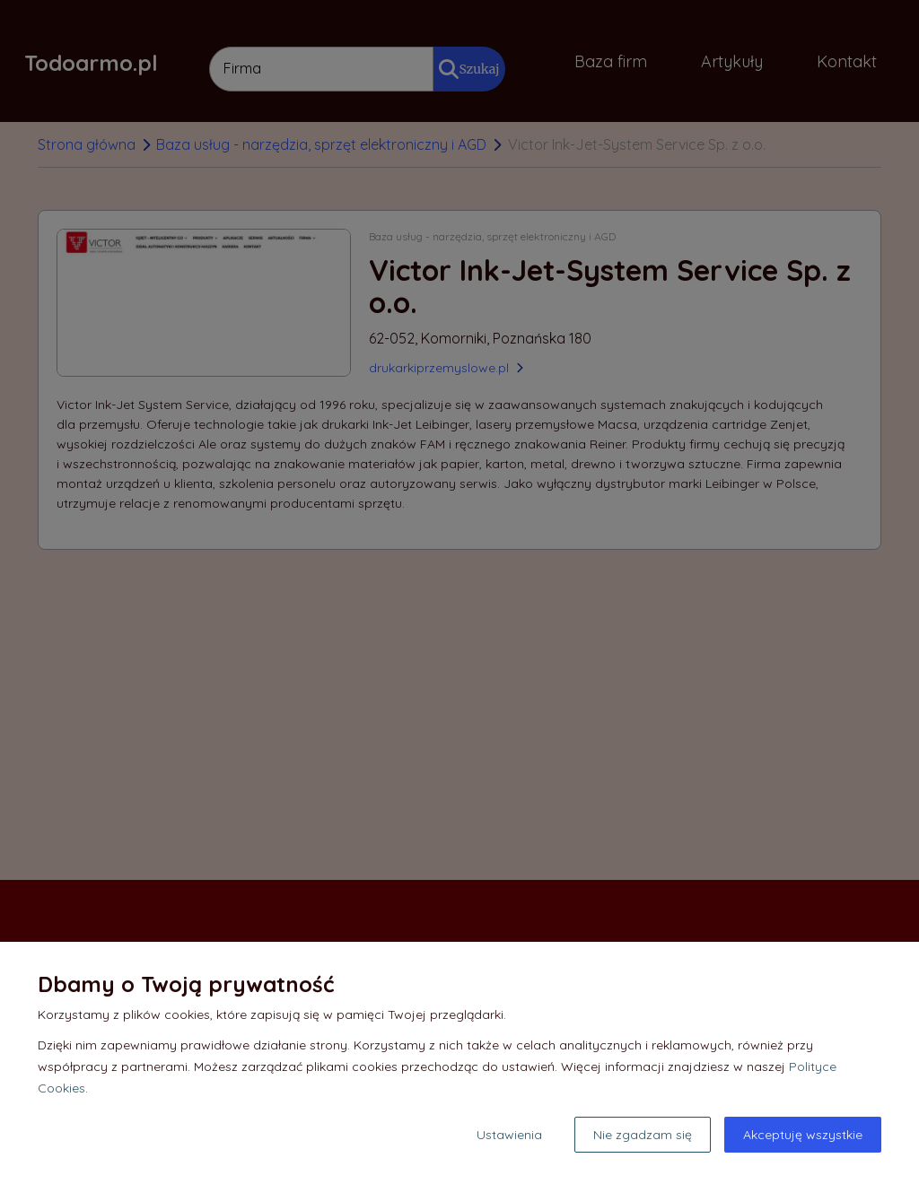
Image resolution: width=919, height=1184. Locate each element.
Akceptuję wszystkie (802, 1135)
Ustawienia (509, 1135)
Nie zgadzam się (642, 1135)
